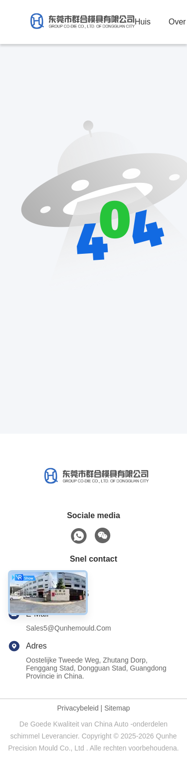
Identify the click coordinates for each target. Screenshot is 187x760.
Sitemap (117, 708)
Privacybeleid (77, 708)
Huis (143, 21)
